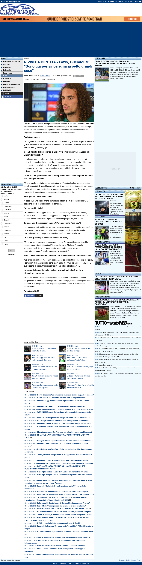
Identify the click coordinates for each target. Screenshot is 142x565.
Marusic (6, 199)
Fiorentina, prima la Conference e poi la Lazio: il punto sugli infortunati (64, 432)
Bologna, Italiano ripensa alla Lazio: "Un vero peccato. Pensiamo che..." (65, 441)
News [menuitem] (4, 76)
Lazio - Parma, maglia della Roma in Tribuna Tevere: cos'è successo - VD (65, 494)
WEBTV (98, 274)
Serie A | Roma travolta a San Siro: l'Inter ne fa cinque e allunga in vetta (65, 409)
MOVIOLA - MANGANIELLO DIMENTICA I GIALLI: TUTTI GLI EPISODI (109, 221)
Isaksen (6, 227)
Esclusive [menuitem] (6, 67)
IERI (138, 188)
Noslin (6, 244)
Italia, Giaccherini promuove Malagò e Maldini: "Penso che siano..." (63, 418)
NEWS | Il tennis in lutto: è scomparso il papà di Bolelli (58, 523)
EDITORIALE (100, 58)
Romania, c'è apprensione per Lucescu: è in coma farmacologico (62, 492)
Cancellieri (7, 230)
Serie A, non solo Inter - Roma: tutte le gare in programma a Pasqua (63, 537)
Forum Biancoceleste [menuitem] (10, 84)
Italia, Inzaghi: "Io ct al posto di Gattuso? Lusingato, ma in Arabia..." (63, 503)
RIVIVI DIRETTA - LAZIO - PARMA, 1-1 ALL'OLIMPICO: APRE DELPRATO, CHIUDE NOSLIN (115, 63)
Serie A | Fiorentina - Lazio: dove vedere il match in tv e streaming (62, 472)
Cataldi (6, 220)
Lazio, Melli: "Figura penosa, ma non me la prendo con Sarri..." (61, 506)
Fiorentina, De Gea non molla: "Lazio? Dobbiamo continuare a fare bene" (65, 463)
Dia (5, 237)
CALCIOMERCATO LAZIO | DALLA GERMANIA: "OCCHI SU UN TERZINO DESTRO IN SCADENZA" (117, 302)
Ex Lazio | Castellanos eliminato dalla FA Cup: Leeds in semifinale (63, 421)
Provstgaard (8, 206)
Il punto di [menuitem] (6, 79)
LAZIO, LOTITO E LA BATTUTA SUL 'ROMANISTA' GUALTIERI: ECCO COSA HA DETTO (109, 196)
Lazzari (6, 203)
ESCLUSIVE (100, 217)
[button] (11, 250)
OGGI (132, 188)
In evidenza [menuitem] (6, 73)
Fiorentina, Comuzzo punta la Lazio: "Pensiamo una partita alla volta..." (65, 423)
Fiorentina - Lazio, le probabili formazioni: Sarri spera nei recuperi (62, 460)
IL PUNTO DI (100, 191)
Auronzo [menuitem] (5, 64)
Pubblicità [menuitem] (6, 90)
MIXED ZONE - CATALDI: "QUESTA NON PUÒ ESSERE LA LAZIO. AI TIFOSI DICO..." (108, 247)
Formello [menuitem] (5, 82)
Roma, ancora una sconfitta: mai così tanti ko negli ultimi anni (61, 398)
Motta (6, 196)
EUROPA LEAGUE (103, 242)
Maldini (6, 233)
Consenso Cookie (124, 560)
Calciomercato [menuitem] (8, 87)
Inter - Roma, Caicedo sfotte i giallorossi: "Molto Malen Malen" (61, 406)
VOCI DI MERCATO (103, 297)
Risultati (11, 254)
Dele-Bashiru (8, 223)
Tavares (6, 213)
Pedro (6, 240)
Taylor (6, 216)
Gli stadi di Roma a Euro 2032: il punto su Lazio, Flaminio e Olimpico (64, 512)
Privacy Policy (136, 560)
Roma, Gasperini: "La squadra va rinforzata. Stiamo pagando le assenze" (65, 395)
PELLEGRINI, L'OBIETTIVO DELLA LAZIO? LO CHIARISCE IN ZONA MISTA (116, 278)
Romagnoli (7, 209)
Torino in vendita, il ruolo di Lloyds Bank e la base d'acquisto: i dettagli (65, 515)
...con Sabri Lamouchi (106, 365)
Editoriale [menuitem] (6, 70)
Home (3, 58)
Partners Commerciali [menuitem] (10, 61)
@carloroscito (66, 76)
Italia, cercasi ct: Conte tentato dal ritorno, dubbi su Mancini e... (62, 546)
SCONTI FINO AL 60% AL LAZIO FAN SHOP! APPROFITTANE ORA (62, 509)
